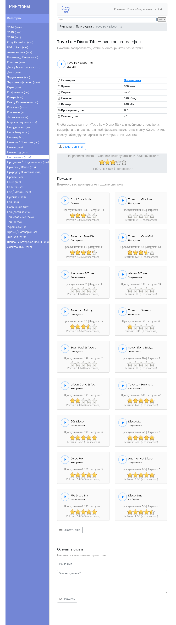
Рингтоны (19, 6)
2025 (14, 32)
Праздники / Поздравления (28, 162)
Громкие (16, 62)
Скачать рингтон (71, 147)
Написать (67, 599)
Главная (118, 9)
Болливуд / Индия (22, 57)
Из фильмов (18, 92)
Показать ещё (69, 530)
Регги (14, 182)
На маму (16, 137)
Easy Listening (20, 42)
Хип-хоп (16, 237)
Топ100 (14, 222)
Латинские (17, 117)
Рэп (13, 202)
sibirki (157, 9)
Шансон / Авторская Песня (28, 242)
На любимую (18, 132)
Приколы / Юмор (21, 167)
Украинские (17, 227)
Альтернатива (19, 52)
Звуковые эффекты (23, 82)
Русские (16, 197)
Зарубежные (18, 77)
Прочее (16, 177)
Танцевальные (20, 217)
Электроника (19, 247)
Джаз (14, 72)
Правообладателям (138, 9)
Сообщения (18, 207)
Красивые (16, 112)
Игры (14, 87)
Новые (15, 147)
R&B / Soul (17, 47)
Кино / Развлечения (22, 102)
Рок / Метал (19, 192)
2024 (14, 27)
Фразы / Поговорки (22, 232)
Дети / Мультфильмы (24, 67)
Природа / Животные (24, 172)
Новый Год (17, 152)
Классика (17, 107)
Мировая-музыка (22, 122)
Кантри (15, 97)
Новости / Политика (23, 142)
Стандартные (19, 212)
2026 (14, 37)
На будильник (19, 127)
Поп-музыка (19, 157)
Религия (16, 187)
